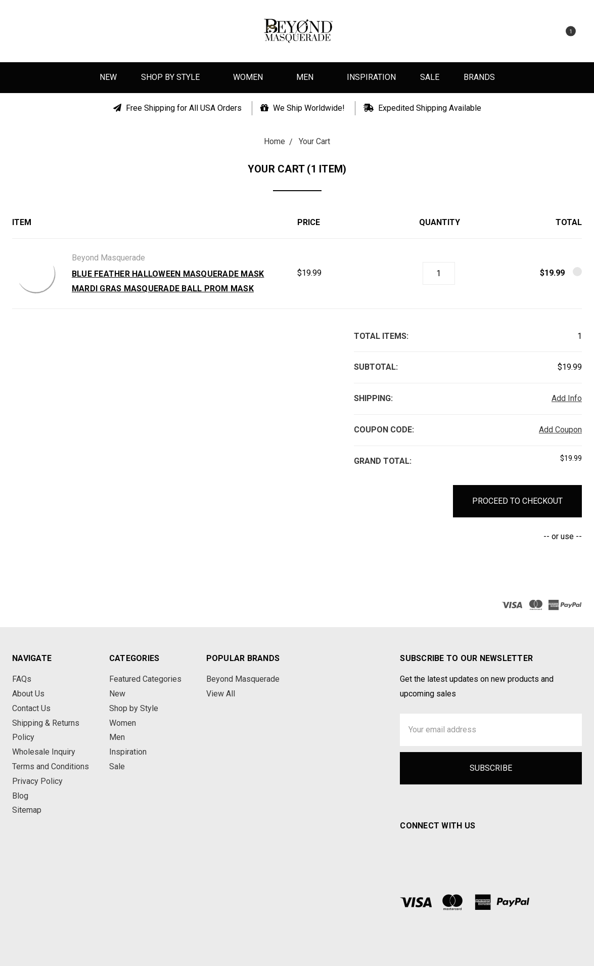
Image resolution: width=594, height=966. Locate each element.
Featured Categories (145, 679)
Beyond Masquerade (243, 679)
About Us (28, 693)
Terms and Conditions (50, 766)
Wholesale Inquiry (43, 752)
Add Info (567, 398)
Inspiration (371, 77)
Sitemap (26, 810)
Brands (479, 77)
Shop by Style (175, 77)
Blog (20, 796)
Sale (429, 77)
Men (309, 77)
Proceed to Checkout (517, 501)
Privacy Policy (37, 781)
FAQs (21, 679)
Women (252, 77)
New (108, 77)
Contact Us (31, 708)
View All (220, 693)
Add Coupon (560, 429)
